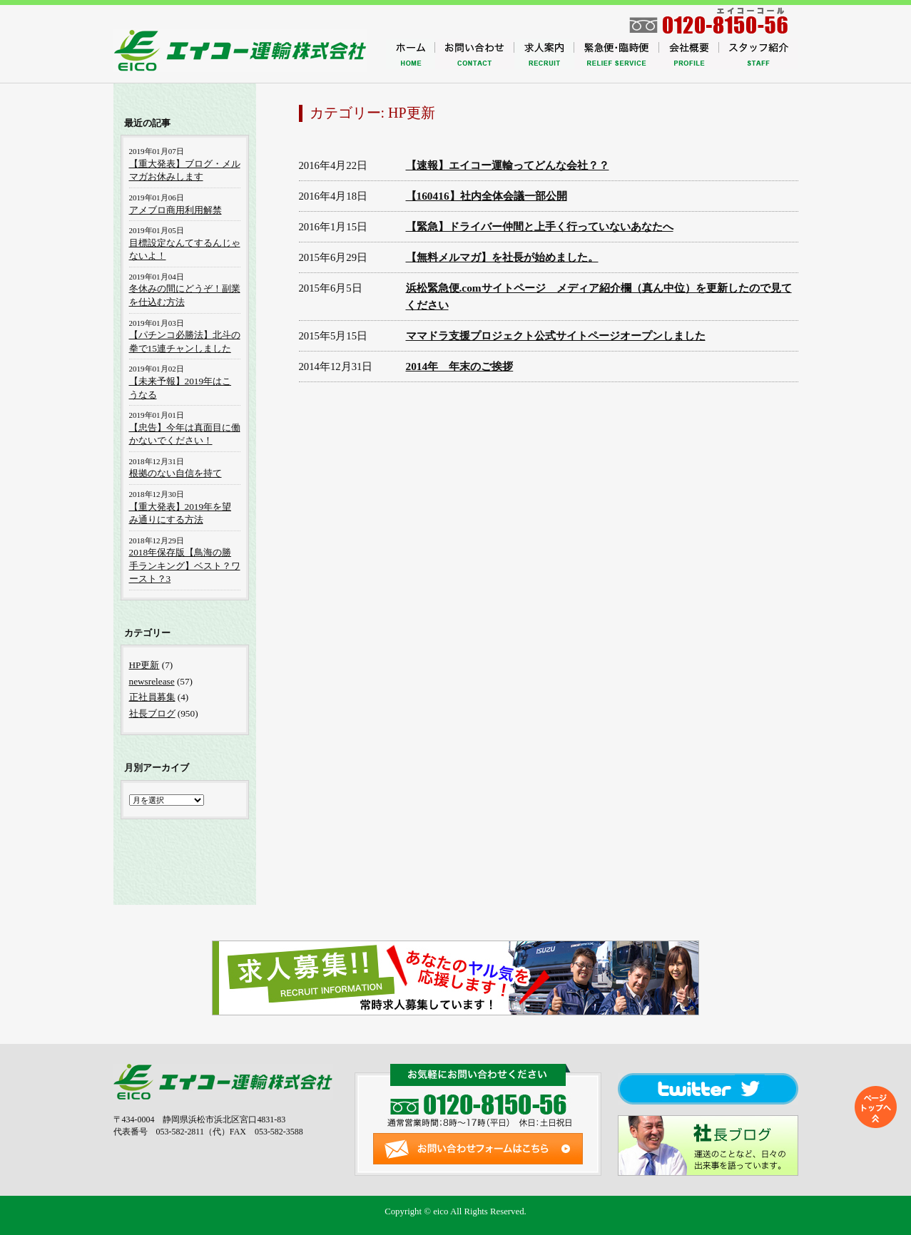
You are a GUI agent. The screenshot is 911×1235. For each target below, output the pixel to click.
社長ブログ (152, 713)
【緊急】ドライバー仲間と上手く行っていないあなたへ (539, 226)
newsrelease (152, 681)
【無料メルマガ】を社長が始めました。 (502, 257)
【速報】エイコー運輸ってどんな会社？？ (507, 165)
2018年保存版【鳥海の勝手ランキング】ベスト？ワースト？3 (184, 565)
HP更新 (144, 665)
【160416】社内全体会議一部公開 (486, 196)
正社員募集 (152, 697)
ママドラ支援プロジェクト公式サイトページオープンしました (556, 335)
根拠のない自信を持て (175, 473)
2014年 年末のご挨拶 (460, 366)
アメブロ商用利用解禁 (175, 210)
